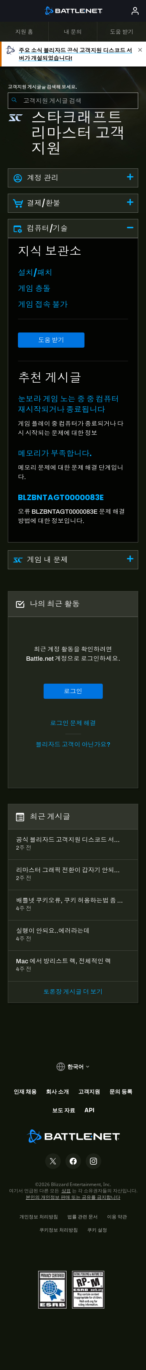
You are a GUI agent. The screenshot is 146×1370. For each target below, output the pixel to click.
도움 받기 (51, 340)
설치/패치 (35, 272)
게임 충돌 (34, 288)
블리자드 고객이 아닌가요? (73, 744)
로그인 (73, 691)
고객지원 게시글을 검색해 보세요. (42, 87)
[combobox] (73, 101)
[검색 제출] (14, 101)
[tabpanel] (73, 390)
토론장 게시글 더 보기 (73, 992)
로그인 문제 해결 (73, 723)
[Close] (140, 54)
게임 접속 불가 (43, 304)
